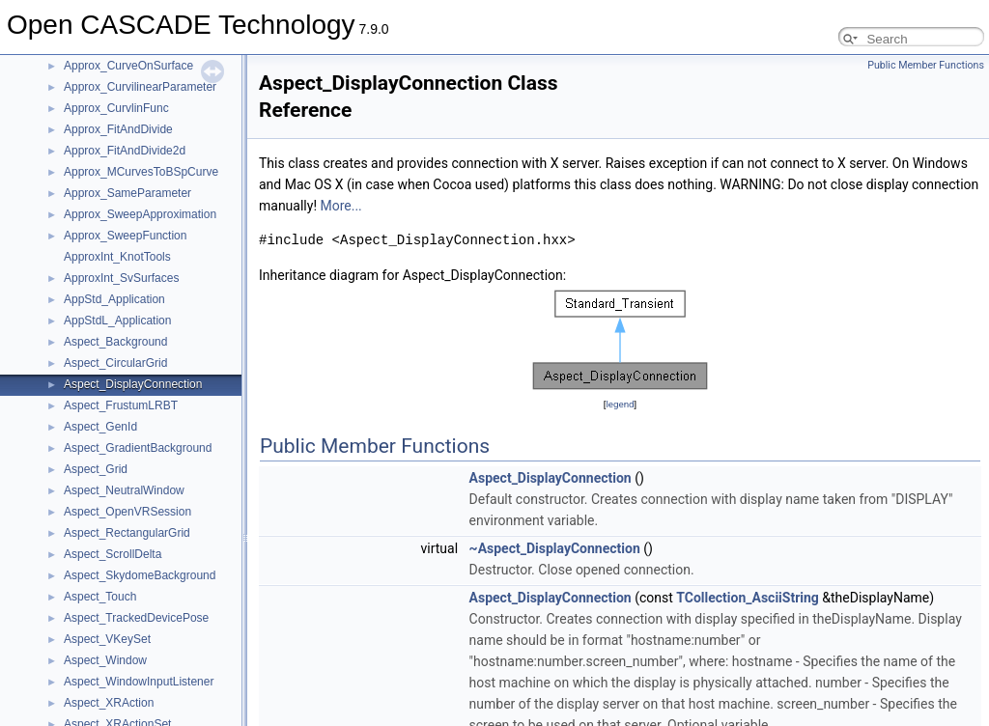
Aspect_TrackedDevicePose (136, 618)
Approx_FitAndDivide (118, 129)
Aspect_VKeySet (107, 639)
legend (620, 404)
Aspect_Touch (100, 596)
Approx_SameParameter (127, 193)
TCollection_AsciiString (747, 597)
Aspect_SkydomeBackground (139, 575)
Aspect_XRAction (109, 703)
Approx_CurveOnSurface (128, 65)
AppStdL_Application (117, 320)
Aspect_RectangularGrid (127, 533)
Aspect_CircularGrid (115, 363)
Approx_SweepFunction (125, 235)
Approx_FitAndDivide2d (124, 150)
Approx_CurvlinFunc (116, 108)
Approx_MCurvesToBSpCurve (141, 172)
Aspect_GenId (100, 426)
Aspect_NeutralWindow (124, 490)
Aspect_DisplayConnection (133, 384)
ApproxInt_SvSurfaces (121, 278)
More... (340, 205)
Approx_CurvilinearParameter (140, 87)
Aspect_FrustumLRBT (121, 405)
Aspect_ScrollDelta (112, 554)
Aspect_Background (115, 342)
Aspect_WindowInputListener (138, 681)
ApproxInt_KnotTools (117, 257)
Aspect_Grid (95, 469)
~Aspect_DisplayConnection (554, 548)
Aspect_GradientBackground (138, 448)
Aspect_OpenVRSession (127, 511)
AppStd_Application (114, 299)
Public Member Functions (925, 65)
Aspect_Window (105, 660)
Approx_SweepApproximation (140, 214)
